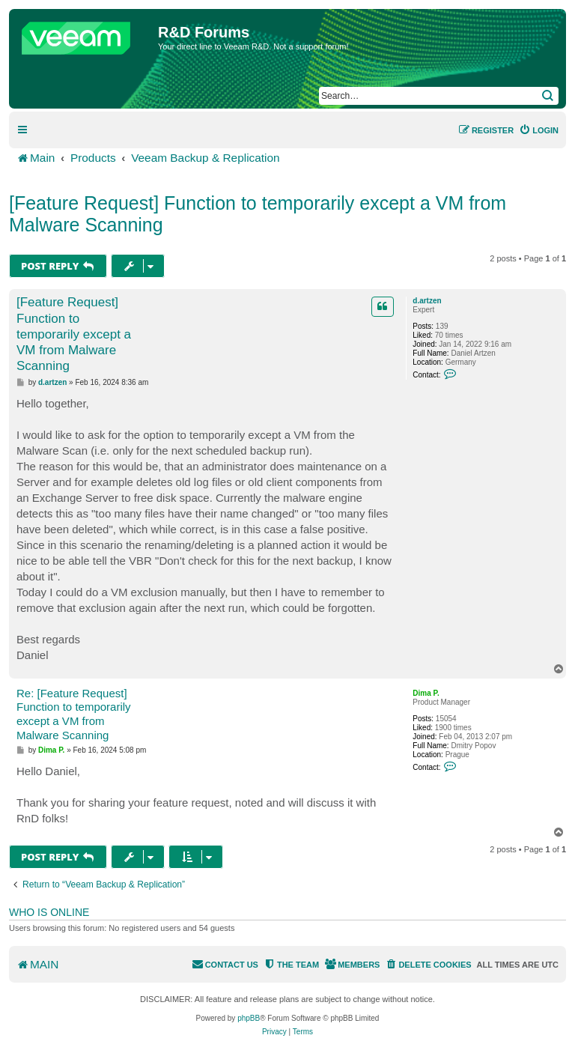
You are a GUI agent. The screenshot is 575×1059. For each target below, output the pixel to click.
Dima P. (426, 693)
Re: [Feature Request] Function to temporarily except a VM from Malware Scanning (73, 714)
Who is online (49, 912)
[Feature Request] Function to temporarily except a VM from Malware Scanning (257, 213)
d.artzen (427, 301)
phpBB (248, 1018)
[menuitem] (539, 130)
